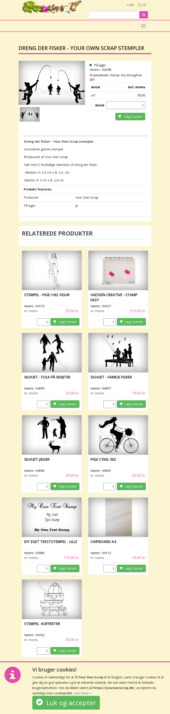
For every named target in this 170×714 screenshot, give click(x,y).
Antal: (100, 105)
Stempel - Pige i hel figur (47, 294)
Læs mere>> (83, 693)
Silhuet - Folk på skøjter (47, 377)
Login (130, 5)
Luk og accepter (66, 702)
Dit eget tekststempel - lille (50, 541)
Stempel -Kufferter (42, 623)
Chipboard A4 (103, 541)
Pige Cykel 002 (103, 459)
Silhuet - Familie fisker (111, 377)
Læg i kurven (130, 116)
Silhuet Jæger (37, 459)
